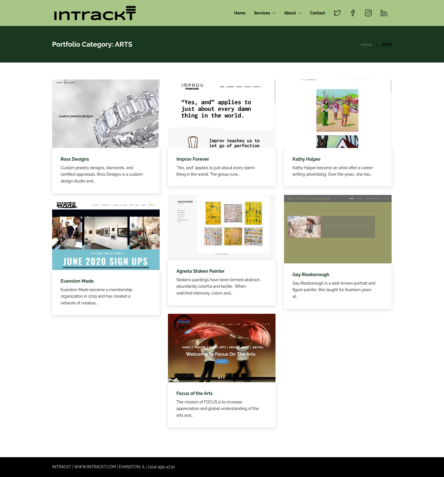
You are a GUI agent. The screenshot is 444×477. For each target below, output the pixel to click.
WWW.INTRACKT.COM (95, 467)
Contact (317, 13)
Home (240, 13)
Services (262, 13)
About (290, 13)
